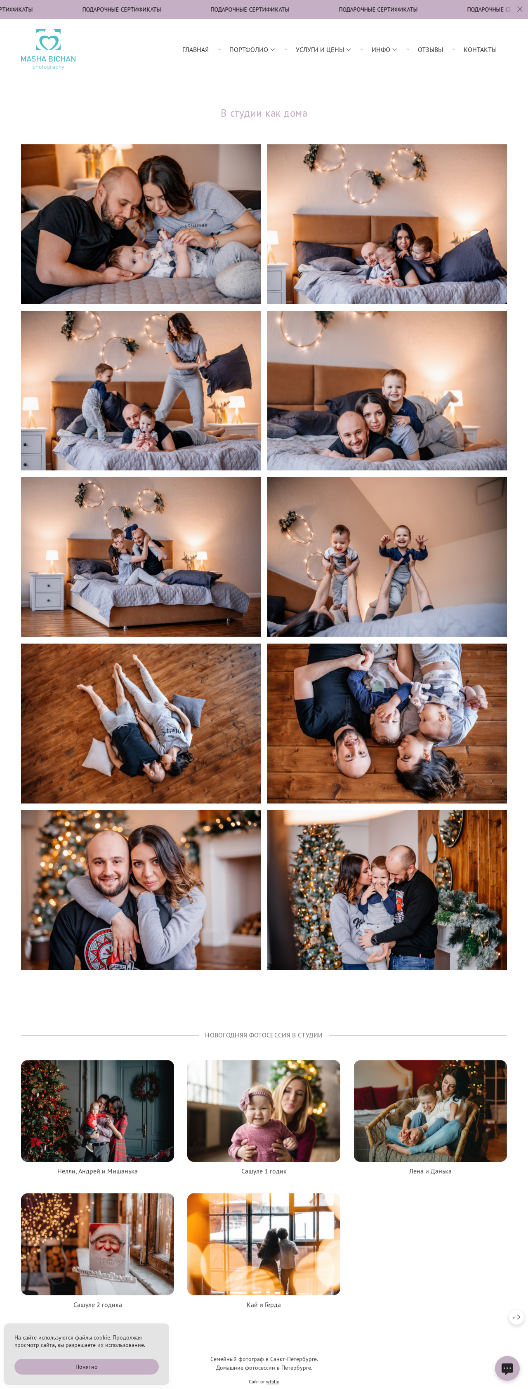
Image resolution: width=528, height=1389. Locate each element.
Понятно (86, 1366)
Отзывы (430, 49)
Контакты (480, 49)
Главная (195, 49)
